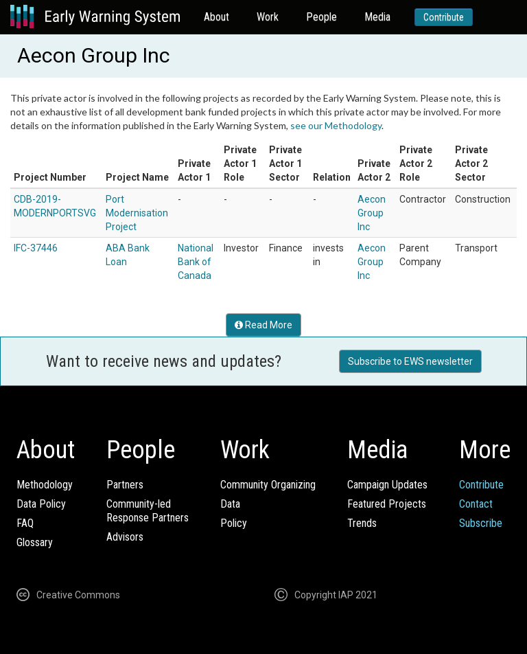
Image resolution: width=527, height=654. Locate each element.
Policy (233, 523)
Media (377, 16)
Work (268, 16)
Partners (124, 484)
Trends (362, 523)
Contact (476, 503)
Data (230, 503)
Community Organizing (268, 484)
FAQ (25, 523)
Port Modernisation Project (137, 213)
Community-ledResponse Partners (147, 510)
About (216, 16)
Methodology (44, 484)
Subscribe (480, 523)
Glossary (34, 542)
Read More (263, 324)
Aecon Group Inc (372, 213)
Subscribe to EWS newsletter (410, 361)
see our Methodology (336, 125)
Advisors (124, 536)
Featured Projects (386, 503)
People (321, 16)
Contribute (443, 17)
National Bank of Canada (195, 262)
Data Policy (41, 503)
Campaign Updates (387, 484)
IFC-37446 (36, 248)
